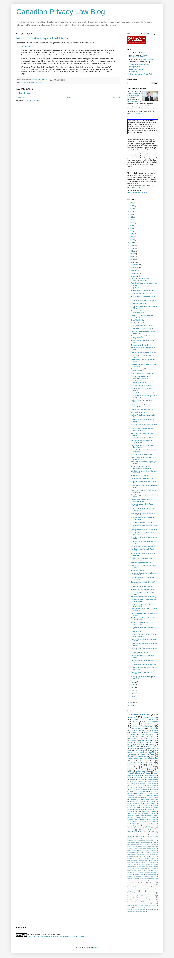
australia (155, 738)
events (135, 882)
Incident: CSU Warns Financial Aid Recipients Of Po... (142, 316)
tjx (150, 771)
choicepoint (154, 730)
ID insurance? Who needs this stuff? (142, 409)
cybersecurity (130, 846)
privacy (131, 717)
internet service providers (135, 765)
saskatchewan (140, 771)
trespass (150, 909)
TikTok (147, 872)
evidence (142, 882)
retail (152, 755)
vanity (143, 755)
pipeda (133, 761)
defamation (139, 846)
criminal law (142, 757)
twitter (154, 852)
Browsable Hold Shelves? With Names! (143, 546)
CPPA (143, 838)
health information (151, 717)
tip (129, 909)
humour (141, 769)
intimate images (131, 850)
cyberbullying (131, 755)
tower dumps (147, 852)
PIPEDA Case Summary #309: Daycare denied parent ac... (144, 635)
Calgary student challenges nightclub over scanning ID (143, 500)
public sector (150, 742)
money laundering (142, 893)
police (129, 805)
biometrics (130, 757)
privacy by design (151, 850)
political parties (141, 817)
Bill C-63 (146, 856)
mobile (133, 893)
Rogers (145, 824)
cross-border (152, 801)
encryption (147, 846)
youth (143, 911)
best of (154, 844)
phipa (138, 746)
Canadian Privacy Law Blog (60, 12)
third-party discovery (152, 907)
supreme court (139, 809)
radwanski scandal (132, 819)
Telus (141, 832)
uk (157, 746)
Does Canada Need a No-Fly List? (142, 326)
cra (140, 834)
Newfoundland (146, 842)
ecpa (130, 882)
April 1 (148, 854)
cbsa (147, 832)
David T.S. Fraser (133, 94)
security (155, 807)
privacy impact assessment (148, 897)
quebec (152, 817)
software (153, 905)
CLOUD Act (148, 828)
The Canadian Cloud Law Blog (139, 64)
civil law (153, 876)
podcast (142, 52)
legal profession (133, 891)
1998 (131, 705)
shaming (129, 905)
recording (155, 901)
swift (137, 787)
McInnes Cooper (132, 102)
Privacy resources (135, 67)
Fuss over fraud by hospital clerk (141, 454)
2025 (131, 206)
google (134, 726)
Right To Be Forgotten (149, 811)
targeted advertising (139, 907)
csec (153, 813)
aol (154, 763)
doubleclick (140, 785)
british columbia (145, 740)
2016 (131, 231)
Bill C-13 (143, 787)
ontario (135, 722)
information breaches (28, 82)
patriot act (139, 728)
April (133, 690)
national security (132, 736)
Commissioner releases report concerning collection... (140, 377)
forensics (129, 884)
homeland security (148, 767)
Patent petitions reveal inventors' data (143, 373)
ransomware (147, 901)
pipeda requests (150, 803)
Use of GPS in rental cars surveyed (142, 393)
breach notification (139, 730)
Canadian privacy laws (146, 108)
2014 (131, 237)
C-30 (151, 787)
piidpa (129, 777)
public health (130, 901)
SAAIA (134, 872)
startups (140, 852)
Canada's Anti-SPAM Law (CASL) (138, 763)
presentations (131, 738)
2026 (131, 203)
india (149, 886)
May (133, 687)
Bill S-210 (153, 856)
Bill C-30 (152, 783)
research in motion (139, 903)
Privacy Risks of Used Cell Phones (142, 328)
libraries (132, 779)
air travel (151, 736)
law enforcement (151, 722)
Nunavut (141, 866)
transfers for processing (139, 909)
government (133, 799)
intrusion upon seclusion (138, 783)
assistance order (139, 874)
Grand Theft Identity (137, 320)
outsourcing (148, 746)
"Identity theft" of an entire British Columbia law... (141, 559)
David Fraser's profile (136, 69)
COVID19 (137, 838)
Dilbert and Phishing (137, 570)
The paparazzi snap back (139, 412)
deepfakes (145, 880)
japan (141, 888)
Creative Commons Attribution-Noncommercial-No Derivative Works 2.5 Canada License (55, 936)
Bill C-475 (138, 856)
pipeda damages (140, 793)
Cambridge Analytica (149, 858)
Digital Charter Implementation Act (146, 840)
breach (132, 801)
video (152, 757)
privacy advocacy (151, 895)
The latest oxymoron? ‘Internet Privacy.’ (143, 597)
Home (69, 97)
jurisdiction (147, 888)
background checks (151, 874)
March (133, 693)
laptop (146, 732)
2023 (131, 211)
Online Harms (148, 866)
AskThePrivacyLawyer (136, 828)
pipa (128, 745)
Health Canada (131, 842)
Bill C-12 (135, 805)
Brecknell (129, 858)
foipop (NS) (138, 848)
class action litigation (142, 789)
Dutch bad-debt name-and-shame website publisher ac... (142, 382)
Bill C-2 (143, 805)
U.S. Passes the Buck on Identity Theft (143, 665)
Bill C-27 (131, 856)
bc (128, 728)
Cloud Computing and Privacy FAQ (140, 74)
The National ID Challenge (139, 475)
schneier (133, 749)
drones (142, 815)
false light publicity (151, 882)
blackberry (130, 876)
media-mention (153, 759)
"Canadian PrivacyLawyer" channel (138, 56)
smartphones (144, 905)
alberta (135, 724)
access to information (136, 781)
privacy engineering (132, 897)
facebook (135, 732)
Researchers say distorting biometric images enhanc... (143, 337)
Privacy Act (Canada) (143, 773)
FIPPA (144, 862)
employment (143, 791)
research (143, 819)
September (135, 273)
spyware (129, 907)
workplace (130, 785)
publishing (139, 901)
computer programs (132, 878)
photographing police (133, 826)
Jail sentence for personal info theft (142, 478)
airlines (129, 746)
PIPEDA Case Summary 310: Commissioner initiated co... (141, 467)
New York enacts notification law (141, 563)
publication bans (131, 852)
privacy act (131, 769)
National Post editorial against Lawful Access (42, 38)
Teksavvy (140, 872)
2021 (131, 217)
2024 (131, 208)
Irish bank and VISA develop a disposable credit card (141, 279)
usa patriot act (153, 819)
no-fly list (141, 779)
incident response (141, 886)
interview (153, 848)
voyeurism (133, 791)
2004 (131, 702)
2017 (131, 228)
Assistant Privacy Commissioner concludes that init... (141, 441)
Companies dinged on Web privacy (142, 385)
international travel (152, 781)
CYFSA (138, 858)
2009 (131, 251)
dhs (137, 767)
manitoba (149, 891)
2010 (131, 248)
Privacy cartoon (136, 632)
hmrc (145, 834)
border (151, 797)
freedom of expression (134, 803)
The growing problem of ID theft (141, 345)
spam (150, 769)
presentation (141, 850)
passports (137, 895)
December (135, 265)
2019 (131, 223)
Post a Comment (24, 93)
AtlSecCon (155, 854)
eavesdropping (154, 880)
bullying (146, 813)
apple (130, 874)
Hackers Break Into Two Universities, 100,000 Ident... (143, 605)
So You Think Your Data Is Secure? (142, 522)
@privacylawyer (148, 59)
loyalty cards (151, 785)
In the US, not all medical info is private (143, 301)
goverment (147, 884)
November (135, 267)
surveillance (153, 719)
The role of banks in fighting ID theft (142, 290)
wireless (138, 911)
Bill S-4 (137, 811)
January (134, 699)
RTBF (135, 832)
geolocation (138, 884)
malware (142, 891)
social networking (147, 734)
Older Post (116, 97)
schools (154, 903)
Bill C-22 (132, 822)
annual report (143, 844)
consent (142, 878)
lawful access (39, 82)
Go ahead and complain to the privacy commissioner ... (143, 370)
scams (148, 903)
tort (149, 751)
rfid (143, 736)
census (146, 876)
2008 (131, 254)
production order (144, 799)
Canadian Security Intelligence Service (137, 860)
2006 (131, 259)
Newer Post (20, 97)
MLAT (138, 842)
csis (153, 761)
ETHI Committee (136, 862)
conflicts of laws (132, 834)
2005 (131, 262)
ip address (140, 753)
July (132, 682)
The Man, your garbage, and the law (142, 589)
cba (137, 801)
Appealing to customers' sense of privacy (144, 283)
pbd (143, 895)
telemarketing (143, 761)
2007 (131, 256)
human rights (130, 886)
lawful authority (140, 745)
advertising (135, 844)
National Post (26, 47)
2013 (131, 240)
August (133, 276)
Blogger (95, 947)
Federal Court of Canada (135, 759)
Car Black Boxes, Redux (139, 323)
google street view (150, 775)
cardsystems (144, 738)
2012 (131, 242)
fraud (137, 807)
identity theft (137, 719)
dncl (156, 797)
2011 (131, 245)
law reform (155, 888)
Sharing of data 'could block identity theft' (144, 530)
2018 (131, 225)
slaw (136, 905)
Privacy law (147, 870)
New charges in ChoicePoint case (142, 293)
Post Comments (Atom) (32, 101)
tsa (155, 909)
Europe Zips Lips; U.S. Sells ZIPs (141, 653)
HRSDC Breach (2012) (151, 777)
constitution (150, 878)
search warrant (145, 807)
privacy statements (142, 899)
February (134, 696)
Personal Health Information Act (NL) (142, 868)
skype (131, 809)
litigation (151, 753)
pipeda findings (140, 751)
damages (130, 815)
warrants (142, 749)
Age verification (141, 854)
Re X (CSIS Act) (133, 824)
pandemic (130, 895)
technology (149, 809)
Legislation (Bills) (145, 864)
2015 (131, 234)
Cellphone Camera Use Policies (141, 587)
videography (130, 911)
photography (146, 826)
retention (133, 740)
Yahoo (153, 824)
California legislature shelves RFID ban (143, 352)
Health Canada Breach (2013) (147, 822)
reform (131, 903)
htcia (154, 884)
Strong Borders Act (133, 813)
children (153, 832)
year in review (131, 854)
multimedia (153, 893)
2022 (131, 214)
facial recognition (153, 779)
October (134, 270)
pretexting (137, 777)
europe (139, 742)
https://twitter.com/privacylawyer (137, 193)
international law (133, 888)
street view (154, 799)
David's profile (139, 113)
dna (137, 815)
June (133, 685)
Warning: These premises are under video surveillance (142, 429)
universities (154, 789)
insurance (155, 886)
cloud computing (151, 724)
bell (149, 844)
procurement (152, 899)
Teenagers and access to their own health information (142, 312)
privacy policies (131, 899)
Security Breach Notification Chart (142, 438)
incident (151, 745)
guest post (146, 848)
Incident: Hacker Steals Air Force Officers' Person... (141, 401)
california (138, 876)
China (149, 805)
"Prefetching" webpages (138, 303)
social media (138, 836)
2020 (131, 220)
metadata (150, 815)
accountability (154, 872)
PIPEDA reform (142, 830)
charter (143, 801)
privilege (129, 787)
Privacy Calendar (134, 71)
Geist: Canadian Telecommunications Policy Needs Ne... (143, 514)
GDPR (136, 864)
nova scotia (153, 728)
